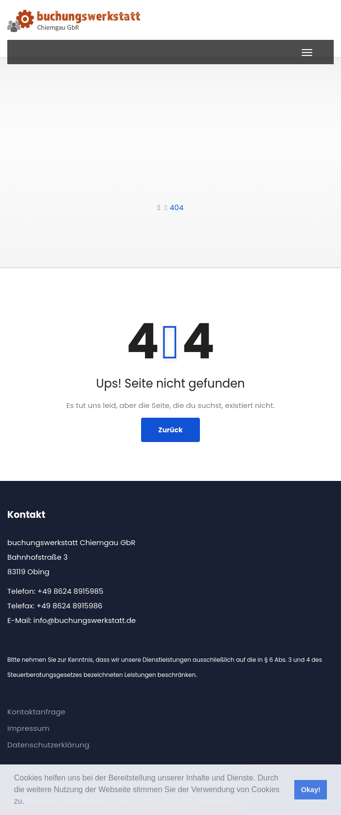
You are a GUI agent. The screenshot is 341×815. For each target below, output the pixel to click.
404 (176, 207)
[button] (28, 802)
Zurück (170, 430)
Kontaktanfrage (36, 712)
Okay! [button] (311, 790)
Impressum (28, 728)
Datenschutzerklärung (48, 745)
